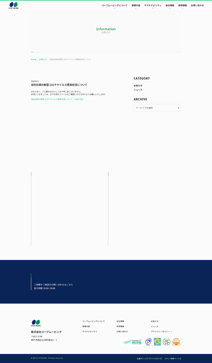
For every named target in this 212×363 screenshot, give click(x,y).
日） (83, 99)
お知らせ (138, 85)
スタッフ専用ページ (172, 358)
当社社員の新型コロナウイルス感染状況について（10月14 (56, 99)
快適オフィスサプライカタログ (149, 358)
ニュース (138, 89)
